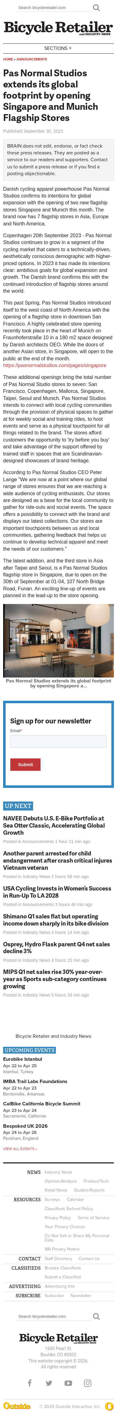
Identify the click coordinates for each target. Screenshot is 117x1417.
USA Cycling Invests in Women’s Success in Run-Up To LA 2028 (57, 892)
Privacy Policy (58, 1217)
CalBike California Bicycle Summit (41, 1104)
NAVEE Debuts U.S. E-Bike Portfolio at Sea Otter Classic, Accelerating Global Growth (54, 825)
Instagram (87, 1383)
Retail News (56, 1190)
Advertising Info (60, 1286)
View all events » (20, 1149)
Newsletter (81, 1295)
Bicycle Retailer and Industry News (53, 1036)
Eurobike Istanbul (22, 1059)
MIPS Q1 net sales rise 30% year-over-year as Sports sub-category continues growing (55, 978)
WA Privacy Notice (62, 1249)
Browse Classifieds (63, 1268)
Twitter (49, 1383)
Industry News (36, 876)
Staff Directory (58, 1258)
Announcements (32, 59)
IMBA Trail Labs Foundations (35, 1081)
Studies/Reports (89, 1190)
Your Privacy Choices (65, 1226)
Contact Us (89, 1258)
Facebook (29, 1383)
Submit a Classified (63, 1277)
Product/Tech (96, 1181)
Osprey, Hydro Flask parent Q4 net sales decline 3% (56, 947)
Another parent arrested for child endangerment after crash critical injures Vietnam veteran (57, 860)
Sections (58, 47)
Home (8, 59)
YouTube (68, 1383)
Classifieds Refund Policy (69, 1208)
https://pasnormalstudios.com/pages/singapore (54, 365)
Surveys (52, 1199)
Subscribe (54, 1295)
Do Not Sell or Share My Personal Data (77, 1238)
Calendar (75, 1199)
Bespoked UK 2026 (25, 1126)
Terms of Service (93, 1217)
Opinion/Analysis (61, 1181)
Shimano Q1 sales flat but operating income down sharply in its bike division (56, 919)
